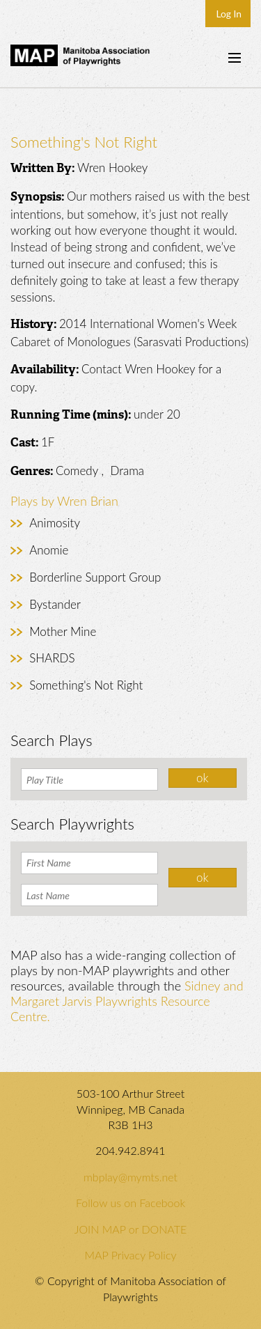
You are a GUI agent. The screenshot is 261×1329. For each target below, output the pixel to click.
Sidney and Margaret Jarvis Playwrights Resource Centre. (127, 1001)
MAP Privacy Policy (131, 1254)
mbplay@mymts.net (130, 1176)
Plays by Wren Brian (64, 500)
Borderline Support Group (95, 577)
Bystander (55, 604)
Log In (229, 14)
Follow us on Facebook (130, 1202)
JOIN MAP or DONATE (130, 1229)
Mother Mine (62, 631)
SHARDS (51, 658)
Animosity (54, 522)
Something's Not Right (86, 685)
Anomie (48, 550)
